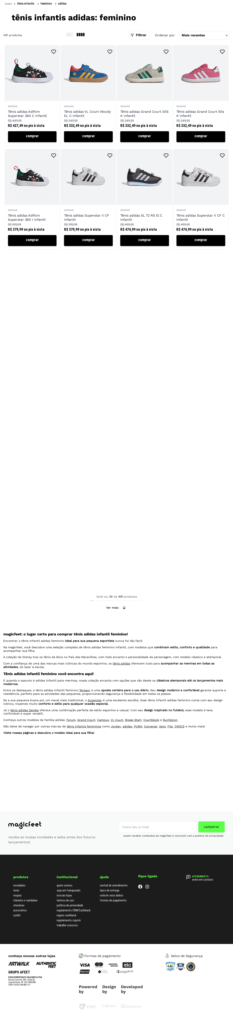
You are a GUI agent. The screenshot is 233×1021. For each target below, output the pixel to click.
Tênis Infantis (25, 24)
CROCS (179, 749)
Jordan (116, 749)
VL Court (117, 743)
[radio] (69, 56)
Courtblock (151, 743)
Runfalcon (170, 743)
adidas (62, 24)
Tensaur (84, 713)
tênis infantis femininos (84, 749)
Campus (103, 743)
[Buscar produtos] (191, 14)
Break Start (133, 743)
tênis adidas (121, 687)
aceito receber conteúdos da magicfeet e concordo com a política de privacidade (173, 835)
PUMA (138, 749)
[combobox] (193, 14)
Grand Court (86, 743)
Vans (162, 749)
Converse (150, 749)
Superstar (95, 723)
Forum (71, 743)
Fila (170, 749)
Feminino (46, 24)
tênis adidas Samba (24, 733)
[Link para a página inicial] (8, 25)
